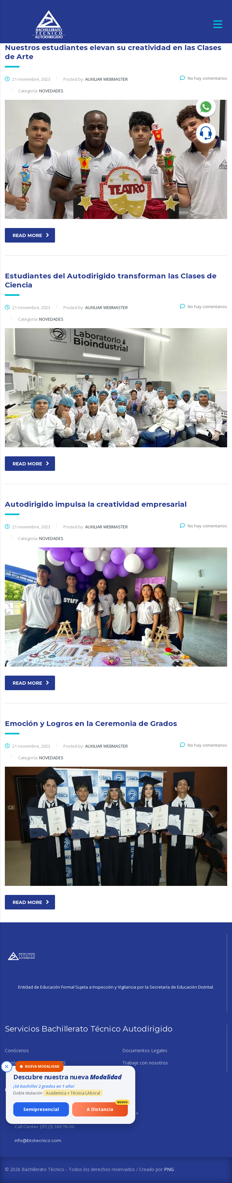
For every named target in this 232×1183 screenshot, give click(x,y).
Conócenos (17, 1050)
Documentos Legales (144, 1050)
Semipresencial (42, 1108)
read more (31, 235)
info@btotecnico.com (38, 1140)
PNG (169, 1169)
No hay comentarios (203, 78)
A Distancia (107, 1107)
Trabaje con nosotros (145, 1062)
